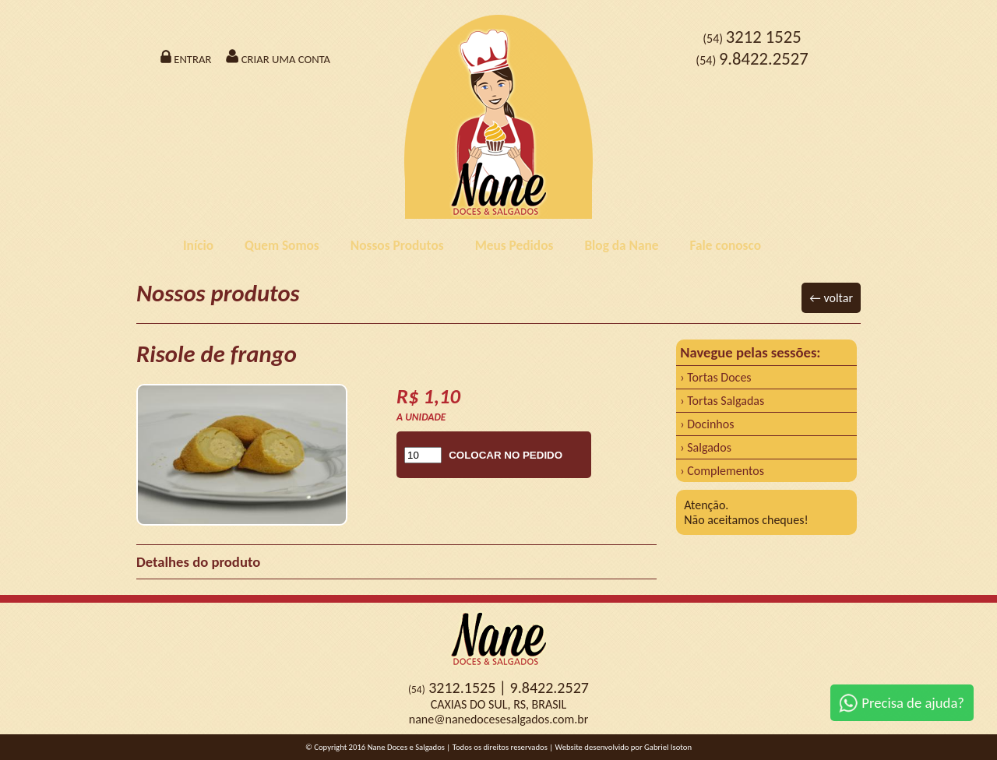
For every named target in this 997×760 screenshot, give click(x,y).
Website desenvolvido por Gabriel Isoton (623, 747)
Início (198, 245)
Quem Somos (282, 245)
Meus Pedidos (514, 245)
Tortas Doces (719, 377)
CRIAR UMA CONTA (277, 59)
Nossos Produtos (397, 245)
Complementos (725, 470)
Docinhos (710, 424)
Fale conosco (725, 245)
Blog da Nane (621, 245)
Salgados (709, 447)
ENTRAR (185, 59)
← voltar (831, 297)
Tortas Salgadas (725, 400)
